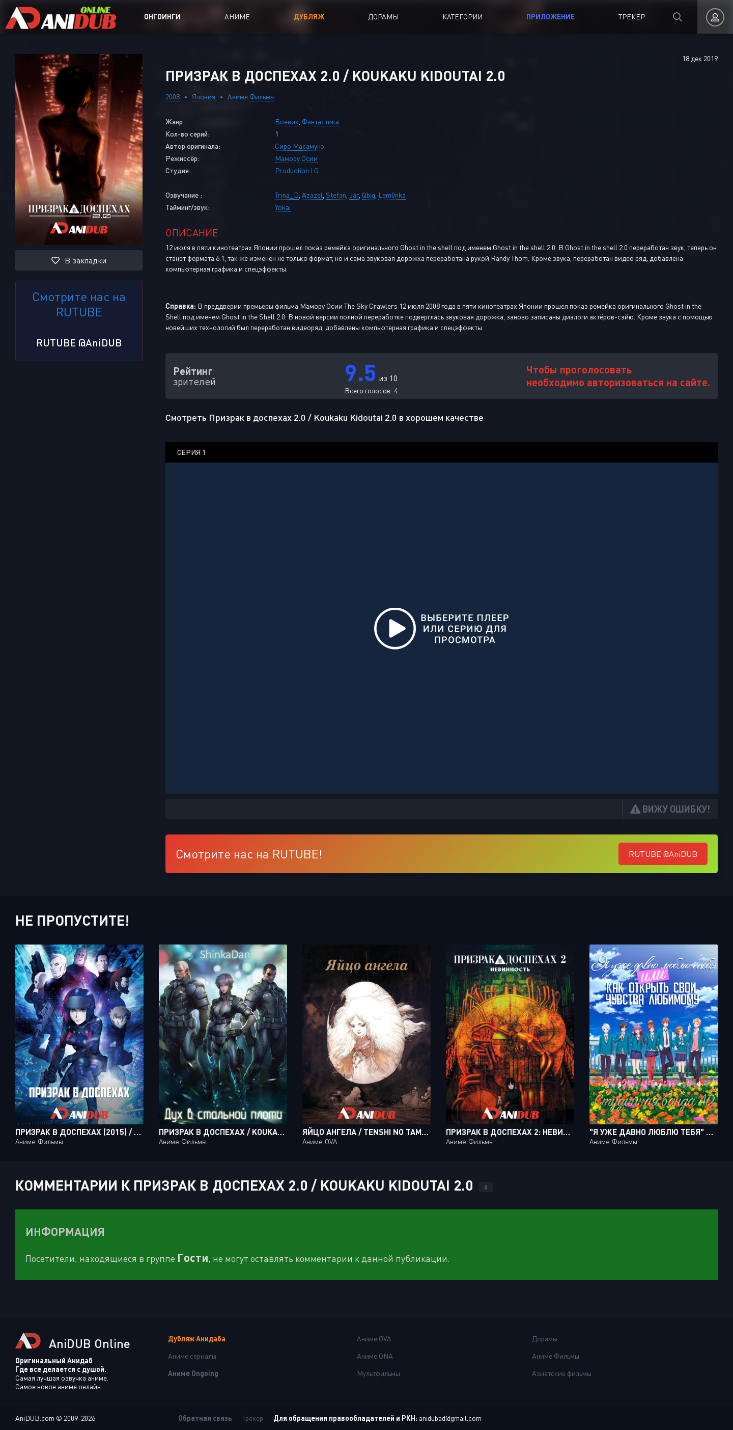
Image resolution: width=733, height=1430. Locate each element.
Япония (203, 96)
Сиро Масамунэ (299, 146)
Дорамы (383, 16)
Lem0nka (392, 195)
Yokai (283, 207)
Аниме (237, 16)
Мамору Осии (296, 158)
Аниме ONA (375, 1356)
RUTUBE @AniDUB (79, 342)
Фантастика (320, 121)
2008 (172, 96)
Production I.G (297, 170)
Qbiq (368, 195)
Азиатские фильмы (561, 1373)
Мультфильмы (378, 1373)
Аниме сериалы (192, 1356)
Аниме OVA (374, 1338)
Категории (462, 16)
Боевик (287, 121)
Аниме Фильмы (251, 96)
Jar (354, 195)
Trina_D (287, 195)
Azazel (312, 195)
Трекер (631, 16)
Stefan (336, 195)
